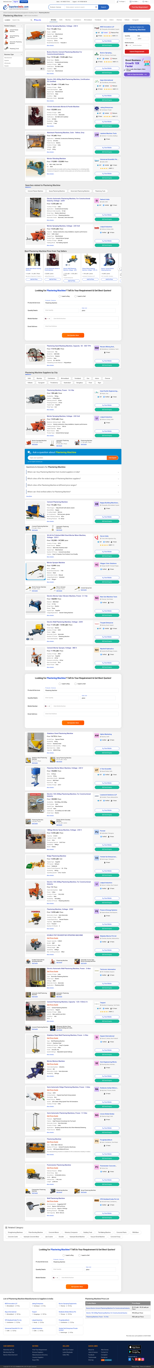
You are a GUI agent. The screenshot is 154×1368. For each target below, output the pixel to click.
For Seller (134, 1)
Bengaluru (80, 382)
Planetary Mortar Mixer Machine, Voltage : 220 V (65, 768)
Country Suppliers (37, 1357)
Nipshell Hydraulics (107, 649)
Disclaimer (104, 1357)
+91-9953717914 (63, 1)
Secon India (104, 536)
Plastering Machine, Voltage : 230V (60, 909)
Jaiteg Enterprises (106, 107)
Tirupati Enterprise (106, 623)
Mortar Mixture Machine (56, 1061)
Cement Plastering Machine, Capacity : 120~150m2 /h (67, 1002)
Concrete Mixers (54, 1232)
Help (145, 1)
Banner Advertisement (10, 1355)
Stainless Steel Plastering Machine (60, 733)
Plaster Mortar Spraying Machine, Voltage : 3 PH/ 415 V (90, 270)
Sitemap (91, 1360)
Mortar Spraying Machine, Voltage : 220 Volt (63, 226)
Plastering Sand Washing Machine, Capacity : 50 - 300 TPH (69, 346)
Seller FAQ (66, 1355)
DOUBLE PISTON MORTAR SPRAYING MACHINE (65, 935)
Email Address (32, 326)
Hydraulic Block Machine (77, 1237)
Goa (105, 20)
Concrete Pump (115, 1237)
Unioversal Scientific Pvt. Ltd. (14, 1328)
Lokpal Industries (106, 227)
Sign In (16, 1)
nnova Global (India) (107, 1114)
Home (5, 12)
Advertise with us (8, 1349)
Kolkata (127, 20)
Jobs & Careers (93, 1352)
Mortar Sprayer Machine (56, 563)
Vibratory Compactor (71, 1232)
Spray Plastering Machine (57, 191)
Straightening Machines (15, 1232)
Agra (99, 382)
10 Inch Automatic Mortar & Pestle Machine (63, 107)
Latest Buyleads (68, 1352)
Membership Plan (8, 1352)
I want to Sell (81, 296)
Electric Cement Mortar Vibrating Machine (107, 269)
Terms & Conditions (145, 1366)
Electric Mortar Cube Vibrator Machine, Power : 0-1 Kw (67, 596)
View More (29, 496)
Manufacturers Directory (40, 1355)
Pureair (102, 831)
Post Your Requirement (39, 1349)
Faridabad (98, 20)
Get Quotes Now (73, 335)
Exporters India (15, 7)
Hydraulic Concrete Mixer (31, 1237)
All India (53, 20)
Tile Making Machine (104, 1232)
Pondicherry (54, 382)
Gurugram (135, 20)
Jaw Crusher (49, 1237)
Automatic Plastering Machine (80, 191)
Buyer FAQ (35, 1360)
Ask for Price (34, 279)
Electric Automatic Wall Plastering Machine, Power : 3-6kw (69, 968)
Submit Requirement (137, 52)
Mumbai (68, 20)
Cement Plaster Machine (35, 191)
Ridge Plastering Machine (56, 856)
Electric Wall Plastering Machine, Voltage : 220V (70, 269)
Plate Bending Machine (36, 1232)
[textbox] (22, 20)
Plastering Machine (54, 1139)
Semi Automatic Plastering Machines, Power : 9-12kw (67, 1113)
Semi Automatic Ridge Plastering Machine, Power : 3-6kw (68, 1087)
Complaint (104, 1355)
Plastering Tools (100, 191)
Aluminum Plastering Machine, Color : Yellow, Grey (65, 133)
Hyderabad (67, 382)
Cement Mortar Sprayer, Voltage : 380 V (62, 648)
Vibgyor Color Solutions (108, 563)
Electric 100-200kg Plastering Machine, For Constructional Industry (106, 1313)
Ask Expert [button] (112, 458)
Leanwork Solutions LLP (108, 795)
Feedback (91, 1355)
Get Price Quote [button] (52, 938)
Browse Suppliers (37, 1352)
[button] (96, 7)
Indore (112, 20)
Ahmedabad (88, 20)
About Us (91, 1349)
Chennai (119, 20)
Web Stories (105, 1349)
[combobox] (47, 319)
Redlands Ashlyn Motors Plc (67, 1312)
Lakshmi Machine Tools (108, 133)
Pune (90, 382)
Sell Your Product (68, 1349)
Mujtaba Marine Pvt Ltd (108, 936)
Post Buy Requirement (140, 7)
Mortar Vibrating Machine (56, 158)
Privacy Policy (135, 1366)
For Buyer (121, 1)
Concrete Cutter (13, 1237)
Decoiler (61, 1237)
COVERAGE (106, 1360)
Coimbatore (77, 20)
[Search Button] (31, 20)
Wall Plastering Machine (56, 1198)
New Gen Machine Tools (108, 597)
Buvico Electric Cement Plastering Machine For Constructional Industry (108, 1308)
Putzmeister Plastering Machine (59, 1165)
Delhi (60, 20)
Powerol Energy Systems (108, 910)
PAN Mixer (135, 1232)
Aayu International (106, 80)
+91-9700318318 (80, 1)
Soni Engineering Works (108, 1062)
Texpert (102, 1003)
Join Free (24, 1)
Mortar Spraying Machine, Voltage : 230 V (62, 26)
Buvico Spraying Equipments (68, 1303)
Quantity (127, 36)
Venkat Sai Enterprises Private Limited (68, 1329)
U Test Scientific (105, 769)
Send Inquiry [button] (107, 45)
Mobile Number (33, 318)
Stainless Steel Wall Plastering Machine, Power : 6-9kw (67, 1035)
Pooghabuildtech (106, 1140)
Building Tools (33, 12)
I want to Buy (66, 296)
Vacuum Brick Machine (98, 1237)
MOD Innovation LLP (107, 27)
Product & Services (34, 303)
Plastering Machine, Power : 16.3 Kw (60, 390)
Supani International (107, 1036)
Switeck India (104, 199)
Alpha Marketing (106, 734)
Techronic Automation (108, 969)
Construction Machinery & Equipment (18, 12)
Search (103, 7)
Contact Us (104, 1352)
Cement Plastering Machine (57, 502)
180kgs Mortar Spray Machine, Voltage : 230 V (64, 830)
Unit (138, 36)
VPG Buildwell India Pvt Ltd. (109, 1199)
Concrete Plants (121, 1232)
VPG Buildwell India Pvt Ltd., (13, 1320)
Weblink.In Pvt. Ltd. (21, 1366)
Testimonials (92, 1357)
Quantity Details (33, 310)
